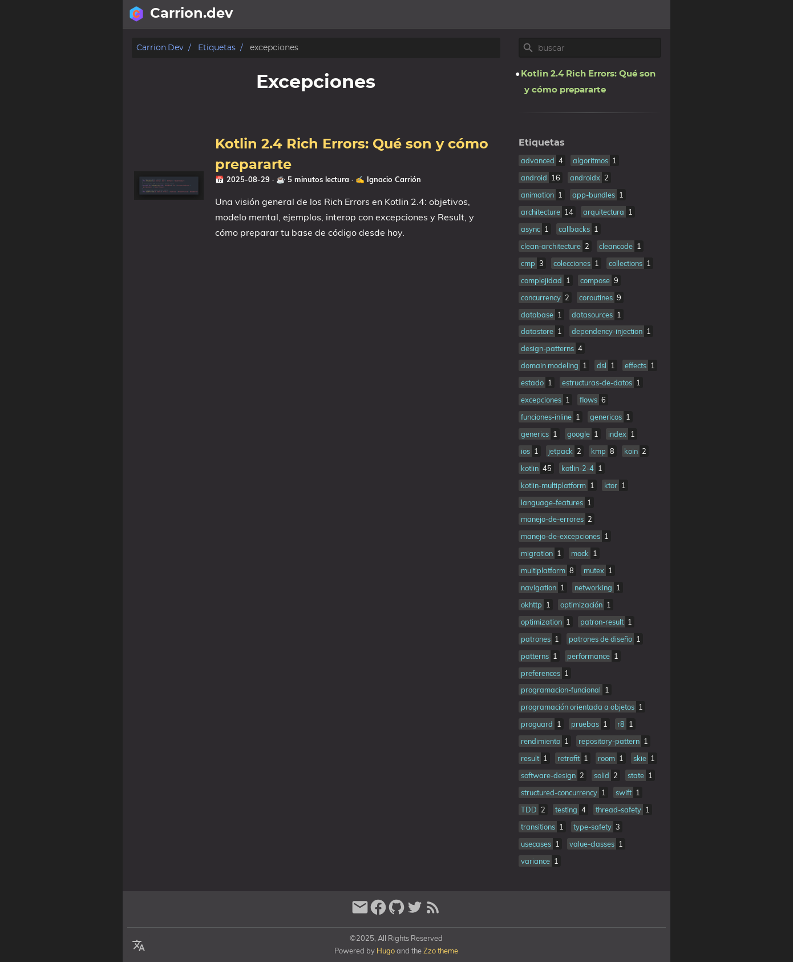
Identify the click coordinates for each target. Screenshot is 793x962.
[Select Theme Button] (568, 14)
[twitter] (415, 912)
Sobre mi (608, 14)
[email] (360, 912)
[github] (396, 912)
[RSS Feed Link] (433, 912)
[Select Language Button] (539, 14)
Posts (652, 14)
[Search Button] (511, 14)
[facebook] (378, 912)
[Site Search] (598, 48)
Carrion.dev (160, 47)
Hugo (386, 950)
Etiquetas (217, 47)
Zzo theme (440, 950)
